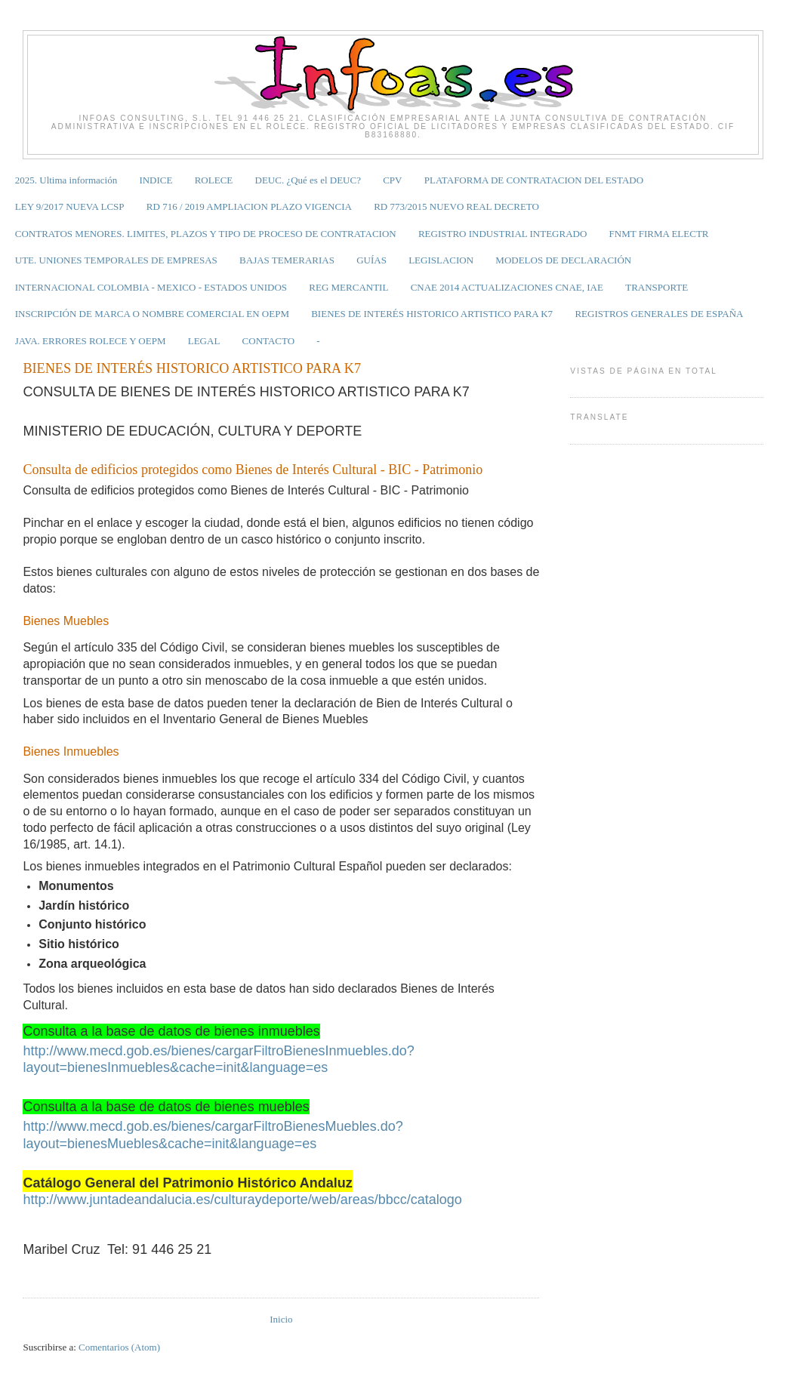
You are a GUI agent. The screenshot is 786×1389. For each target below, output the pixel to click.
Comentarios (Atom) (119, 1347)
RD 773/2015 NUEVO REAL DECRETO (456, 206)
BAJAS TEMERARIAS (286, 260)
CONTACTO (268, 340)
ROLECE (214, 180)
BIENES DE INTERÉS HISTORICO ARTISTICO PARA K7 (432, 313)
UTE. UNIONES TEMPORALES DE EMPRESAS (116, 260)
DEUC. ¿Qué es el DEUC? (308, 180)
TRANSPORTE (656, 287)
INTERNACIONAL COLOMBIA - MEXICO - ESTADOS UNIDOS (151, 287)
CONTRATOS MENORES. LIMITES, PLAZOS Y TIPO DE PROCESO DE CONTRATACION (205, 233)
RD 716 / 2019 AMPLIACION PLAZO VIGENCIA (249, 206)
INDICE (155, 180)
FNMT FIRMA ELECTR (659, 233)
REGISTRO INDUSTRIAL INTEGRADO (502, 233)
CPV (392, 180)
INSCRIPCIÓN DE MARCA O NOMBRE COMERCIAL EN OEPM (152, 313)
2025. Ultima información (66, 180)
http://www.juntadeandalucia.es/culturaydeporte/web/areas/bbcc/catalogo (242, 1199)
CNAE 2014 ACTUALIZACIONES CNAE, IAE (507, 287)
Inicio (281, 1319)
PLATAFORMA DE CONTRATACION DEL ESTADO (533, 180)
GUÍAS (371, 260)
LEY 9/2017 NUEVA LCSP (70, 206)
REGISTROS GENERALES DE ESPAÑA (659, 313)
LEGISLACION (440, 260)
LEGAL (204, 340)
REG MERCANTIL (348, 287)
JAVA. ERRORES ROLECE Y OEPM (90, 340)
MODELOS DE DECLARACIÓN (563, 260)
